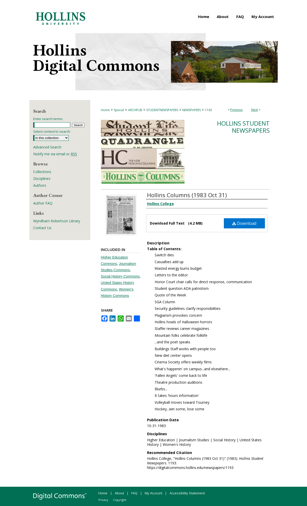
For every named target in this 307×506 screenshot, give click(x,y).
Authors (39, 185)
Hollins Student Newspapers (243, 127)
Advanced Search (47, 147)
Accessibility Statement (187, 493)
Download (244, 223)
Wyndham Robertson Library (56, 220)
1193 (208, 110)
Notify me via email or (55, 153)
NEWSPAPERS (191, 110)
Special (119, 110)
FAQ (134, 493)
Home (105, 110)
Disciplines (41, 178)
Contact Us (42, 227)
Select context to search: (52, 131)
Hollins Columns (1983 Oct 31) (187, 195)
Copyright (119, 500)
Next (254, 110)
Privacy (103, 500)
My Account (153, 493)
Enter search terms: (48, 118)
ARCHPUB (135, 110)
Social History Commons (120, 276)
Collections (42, 171)
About (119, 493)
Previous (236, 110)
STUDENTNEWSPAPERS (162, 110)
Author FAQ (42, 203)
